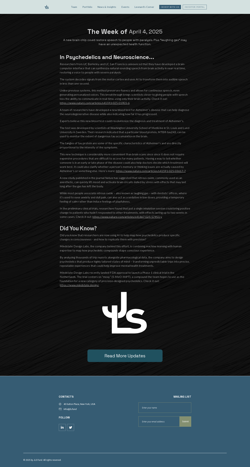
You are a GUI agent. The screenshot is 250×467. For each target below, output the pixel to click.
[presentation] (164, 435)
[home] (55, 6)
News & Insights (107, 6)
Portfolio (87, 6)
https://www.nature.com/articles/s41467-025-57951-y (127, 216)
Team (74, 6)
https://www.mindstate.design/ (79, 285)
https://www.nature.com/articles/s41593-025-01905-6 (95, 102)
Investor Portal (195, 7)
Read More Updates (124, 356)
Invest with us (170, 7)
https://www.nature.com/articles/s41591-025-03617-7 (151, 171)
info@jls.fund (70, 409)
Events (126, 6)
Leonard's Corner (144, 6)
